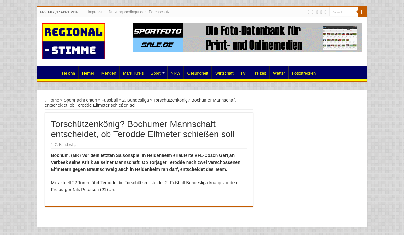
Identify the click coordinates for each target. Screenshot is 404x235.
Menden (108, 73)
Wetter (279, 73)
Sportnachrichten (80, 100)
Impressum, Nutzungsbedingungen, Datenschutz (128, 12)
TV (243, 73)
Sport (155, 73)
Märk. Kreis (133, 73)
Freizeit (259, 73)
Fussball (109, 100)
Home (48, 72)
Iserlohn (68, 73)
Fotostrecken (304, 73)
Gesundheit (197, 73)
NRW (176, 73)
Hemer (88, 73)
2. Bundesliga (135, 100)
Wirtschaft (224, 73)
